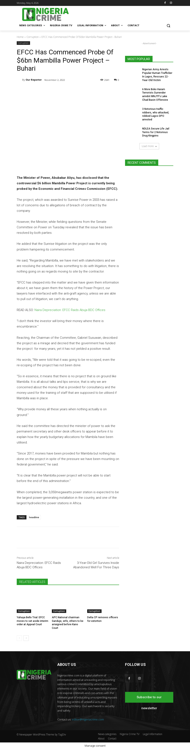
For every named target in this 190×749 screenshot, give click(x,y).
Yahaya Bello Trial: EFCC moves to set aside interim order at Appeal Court (32, 621)
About (101, 738)
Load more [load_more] (149, 146)
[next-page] (26, 638)
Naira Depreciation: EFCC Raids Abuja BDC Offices (69, 310)
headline (34, 517)
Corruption (32, 37)
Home (20, 37)
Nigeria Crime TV (129, 734)
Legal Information (152, 734)
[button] (168, 25)
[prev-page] (19, 638)
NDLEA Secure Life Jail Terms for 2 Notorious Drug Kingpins (155, 132)
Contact (112, 738)
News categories (107, 734)
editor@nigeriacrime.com (88, 719)
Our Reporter (34, 79)
